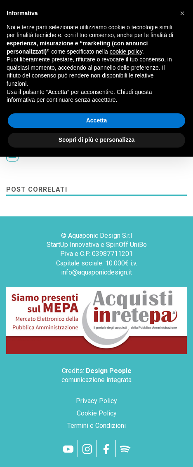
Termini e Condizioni (96, 425)
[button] (182, 13)
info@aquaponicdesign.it (96, 272)
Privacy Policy (96, 401)
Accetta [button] (96, 120)
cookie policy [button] (126, 51)
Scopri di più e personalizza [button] (96, 139)
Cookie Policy (97, 413)
